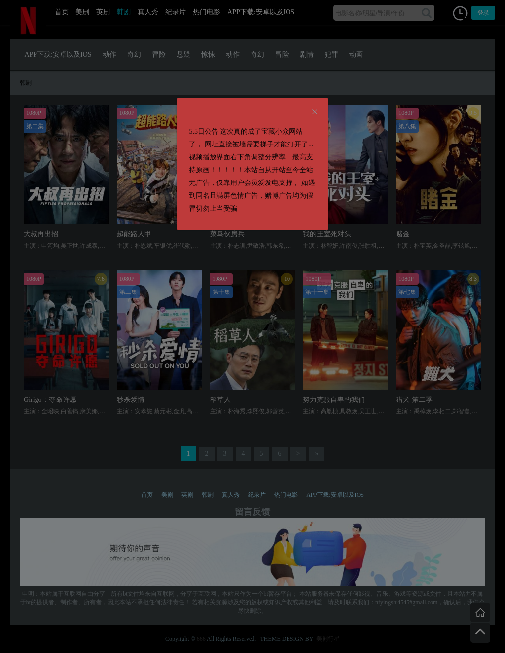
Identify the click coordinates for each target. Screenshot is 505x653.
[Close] (315, 112)
